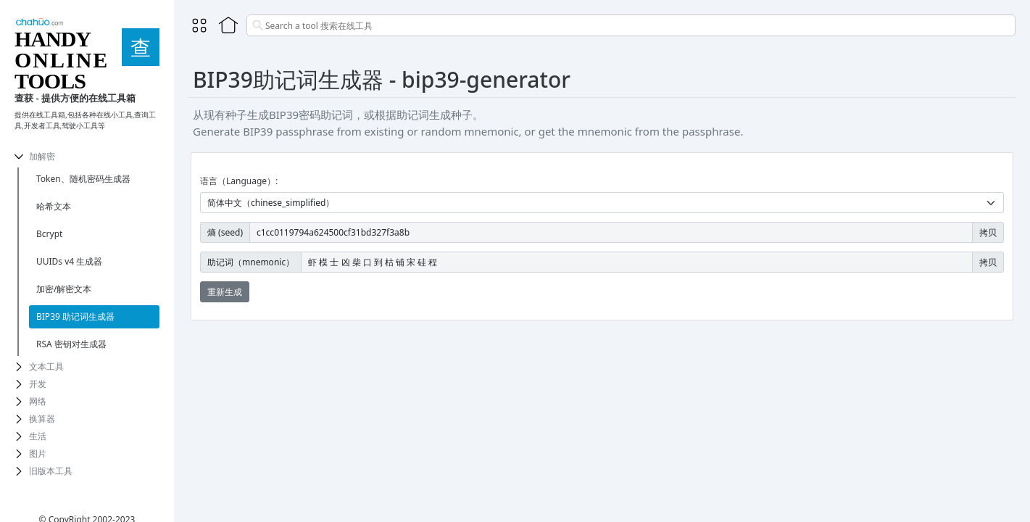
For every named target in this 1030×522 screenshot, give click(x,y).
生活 (37, 436)
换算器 (42, 419)
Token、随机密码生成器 (83, 179)
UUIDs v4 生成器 (69, 261)
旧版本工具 (50, 471)
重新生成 (224, 292)
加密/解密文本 (63, 289)
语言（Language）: (239, 181)
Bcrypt (49, 234)
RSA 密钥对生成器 (71, 344)
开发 (37, 384)
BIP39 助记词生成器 (75, 316)
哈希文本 (53, 206)
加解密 (42, 156)
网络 (37, 401)
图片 (37, 453)
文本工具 (46, 366)
